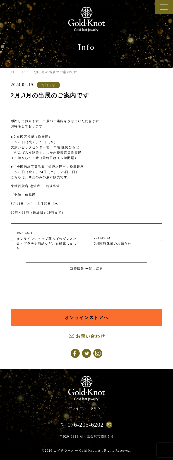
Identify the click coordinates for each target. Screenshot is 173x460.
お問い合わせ (90, 336)
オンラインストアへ (86, 317)
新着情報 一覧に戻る (86, 268)
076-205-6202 (85, 424)
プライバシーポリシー (86, 408)
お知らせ (48, 85)
